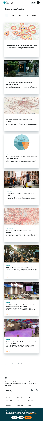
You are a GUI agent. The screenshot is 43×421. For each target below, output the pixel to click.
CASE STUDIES (31, 15)
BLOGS (20, 15)
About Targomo (31, 400)
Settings (15, 417)
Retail (18, 400)
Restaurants (19, 403)
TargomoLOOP (9, 400)
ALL (13, 15)
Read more (8, 55)
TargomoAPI (8, 405)
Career (29, 405)
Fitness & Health (20, 405)
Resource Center (31, 403)
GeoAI (7, 403)
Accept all (28, 417)
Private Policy (33, 413)
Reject (21, 417)
